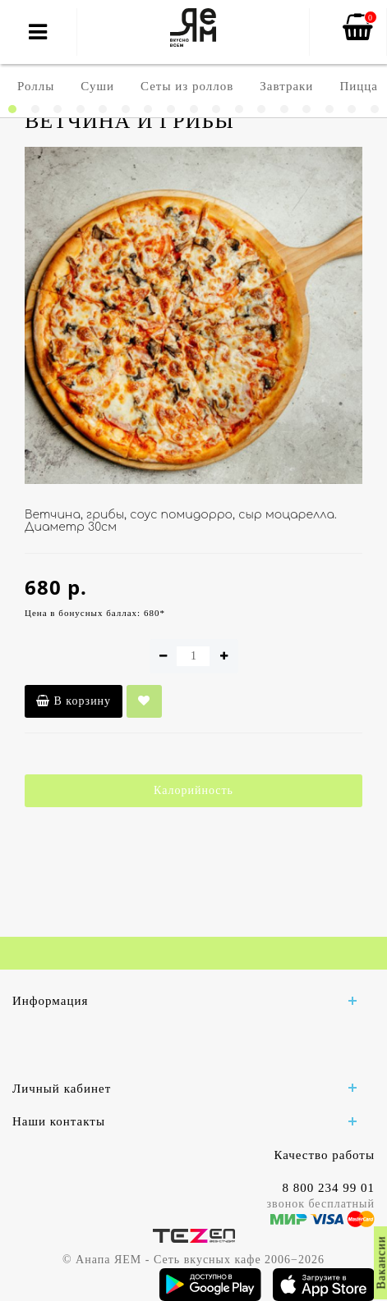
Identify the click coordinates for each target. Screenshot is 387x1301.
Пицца (358, 86)
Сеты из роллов (187, 86)
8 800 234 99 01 (329, 1187)
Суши (97, 86)
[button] (12, 109)
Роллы (35, 86)
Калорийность (193, 790)
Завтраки (286, 86)
